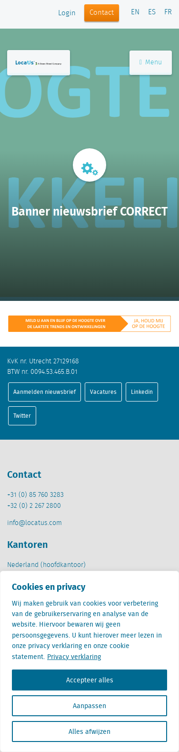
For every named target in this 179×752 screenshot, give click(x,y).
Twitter (22, 416)
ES (152, 12)
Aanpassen (89, 706)
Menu (150, 62)
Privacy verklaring (74, 656)
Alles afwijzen (89, 731)
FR (168, 12)
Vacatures (103, 392)
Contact (102, 13)
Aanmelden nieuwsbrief (44, 392)
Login (67, 13)
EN (135, 12)
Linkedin (142, 392)
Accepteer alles (89, 680)
